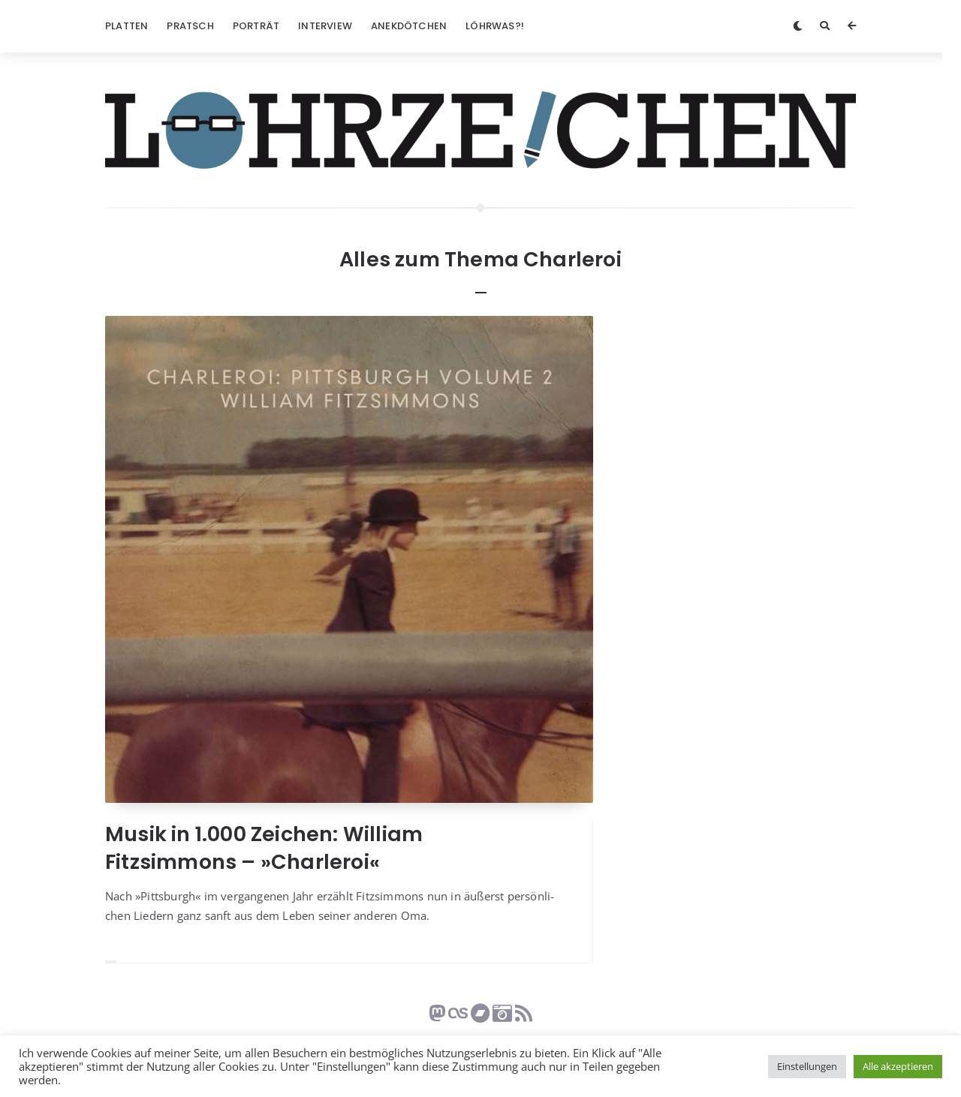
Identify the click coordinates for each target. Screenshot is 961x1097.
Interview (325, 26)
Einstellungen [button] (807, 1066)
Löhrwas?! (494, 26)
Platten (126, 26)
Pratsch (190, 26)
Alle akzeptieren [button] (898, 1066)
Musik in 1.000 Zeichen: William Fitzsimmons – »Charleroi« (264, 847)
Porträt (256, 26)
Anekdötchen (409, 26)
